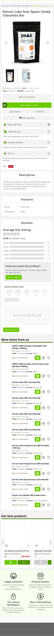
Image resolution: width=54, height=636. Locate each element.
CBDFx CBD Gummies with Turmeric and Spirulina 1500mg (30, 365)
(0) (27, 88)
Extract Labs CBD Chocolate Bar (26, 398)
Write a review (34, 88)
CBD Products (17, 6)
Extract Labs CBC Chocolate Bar (26, 382)
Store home (6, 6)
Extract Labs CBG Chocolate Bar (26, 414)
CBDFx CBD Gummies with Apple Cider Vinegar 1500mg (29, 347)
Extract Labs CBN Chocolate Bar (26, 429)
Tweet (5, 166)
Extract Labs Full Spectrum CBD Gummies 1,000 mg (30, 446)
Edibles (26, 6)
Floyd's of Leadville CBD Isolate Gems (29, 495)
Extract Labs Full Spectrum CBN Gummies (30, 463)
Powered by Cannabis (30, 626)
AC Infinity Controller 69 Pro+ (17, 551)
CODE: (5, 91)
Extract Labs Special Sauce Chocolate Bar (30, 479)
